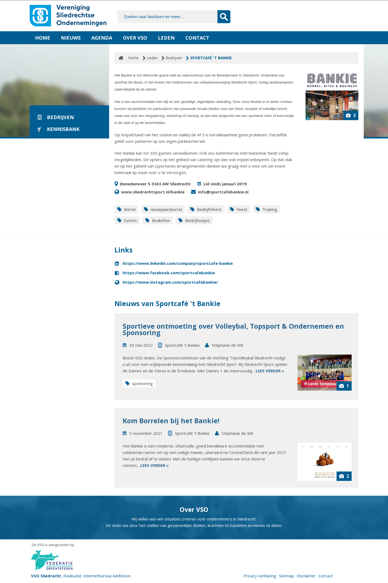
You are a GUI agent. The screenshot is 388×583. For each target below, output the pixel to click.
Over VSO (135, 37)
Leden (166, 37)
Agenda (101, 37)
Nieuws (71, 37)
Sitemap (286, 575)
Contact (197, 37)
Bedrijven (174, 57)
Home (42, 37)
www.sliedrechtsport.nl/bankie (153, 192)
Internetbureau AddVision (107, 575)
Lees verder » (270, 370)
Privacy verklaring (260, 575)
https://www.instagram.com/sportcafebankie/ (170, 282)
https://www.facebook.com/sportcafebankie (169, 272)
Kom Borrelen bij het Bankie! (171, 420)
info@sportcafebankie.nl (223, 192)
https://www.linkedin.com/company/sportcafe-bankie (178, 263)
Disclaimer (306, 575)
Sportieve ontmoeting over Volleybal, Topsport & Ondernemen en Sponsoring (233, 329)
